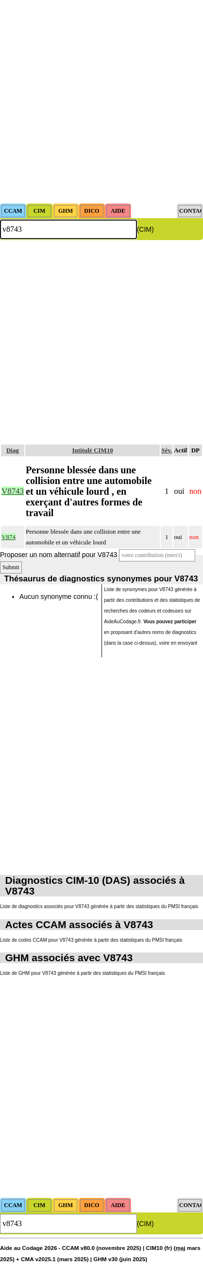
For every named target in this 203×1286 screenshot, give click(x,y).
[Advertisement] (101, 102)
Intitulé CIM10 (92, 450)
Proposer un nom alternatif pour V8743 (58, 555)
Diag (12, 450)
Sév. (166, 450)
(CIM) (145, 229)
